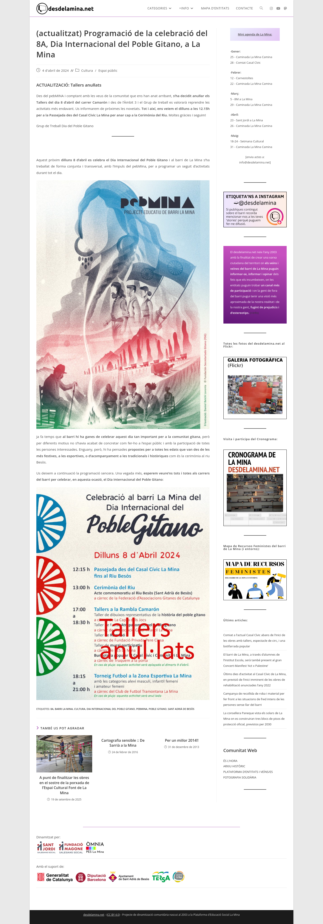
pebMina (141, 709)
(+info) (254, 313)
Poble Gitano (158, 709)
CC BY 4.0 (113, 915)
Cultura (87, 70)
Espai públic (108, 70)
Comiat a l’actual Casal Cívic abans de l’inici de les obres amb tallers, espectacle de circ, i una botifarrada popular (254, 640)
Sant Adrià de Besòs (181, 709)
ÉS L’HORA (230, 761)
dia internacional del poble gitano (111, 709)
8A (52, 709)
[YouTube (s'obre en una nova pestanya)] (278, 8)
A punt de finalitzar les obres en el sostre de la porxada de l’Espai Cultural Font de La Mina (64, 785)
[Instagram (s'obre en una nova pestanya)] (271, 8)
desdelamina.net (93, 915)
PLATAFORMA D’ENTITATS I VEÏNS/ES (248, 772)
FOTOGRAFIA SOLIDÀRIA (239, 777)
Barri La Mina (64, 709)
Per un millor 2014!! (181, 740)
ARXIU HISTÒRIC (234, 766)
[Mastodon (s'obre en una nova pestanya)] (285, 8)
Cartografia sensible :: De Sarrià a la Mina (122, 743)
